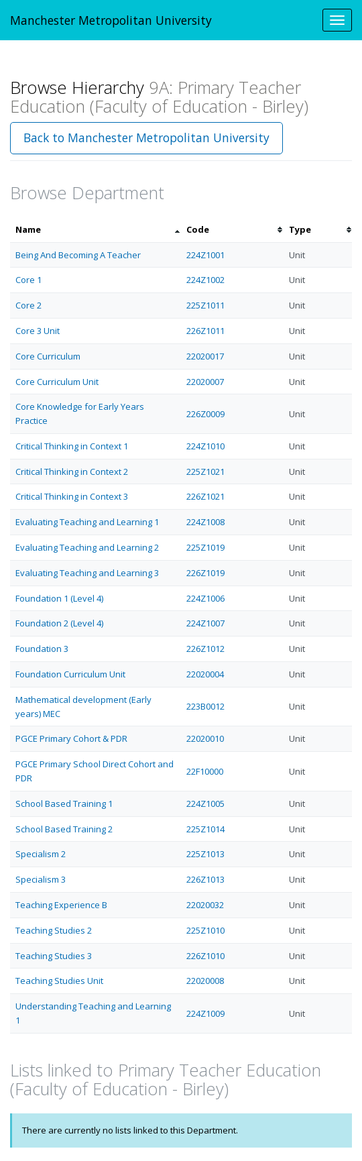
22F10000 (204, 771)
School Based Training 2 (64, 829)
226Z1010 (205, 956)
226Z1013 (205, 879)
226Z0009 (205, 414)
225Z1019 (205, 547)
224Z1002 (205, 280)
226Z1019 (205, 573)
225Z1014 (205, 829)
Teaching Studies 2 (53, 930)
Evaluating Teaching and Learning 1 (87, 522)
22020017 (205, 356)
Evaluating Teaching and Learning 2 (87, 547)
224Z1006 (205, 598)
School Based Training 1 (64, 803)
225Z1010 (205, 930)
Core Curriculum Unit (57, 382)
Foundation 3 (41, 649)
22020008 (205, 981)
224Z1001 (205, 255)
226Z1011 (205, 331)
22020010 (205, 738)
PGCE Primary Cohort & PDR (71, 738)
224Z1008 (205, 522)
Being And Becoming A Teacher (78, 255)
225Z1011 (205, 305)
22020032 (205, 905)
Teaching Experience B (61, 905)
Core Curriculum (47, 356)
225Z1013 (205, 854)
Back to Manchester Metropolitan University (146, 137)
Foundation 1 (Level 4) (59, 598)
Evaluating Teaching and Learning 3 (87, 573)
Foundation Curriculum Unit (70, 674)
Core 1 (28, 280)
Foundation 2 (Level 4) (59, 623)
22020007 (205, 382)
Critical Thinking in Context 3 (71, 496)
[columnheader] (95, 229)
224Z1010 (205, 446)
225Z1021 (205, 471)
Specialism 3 (40, 879)
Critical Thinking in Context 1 (71, 446)
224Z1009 (205, 1013)
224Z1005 (205, 803)
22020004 (205, 674)
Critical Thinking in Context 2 (71, 471)
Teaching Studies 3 (53, 956)
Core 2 (28, 305)
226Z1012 (205, 649)
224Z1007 (205, 623)
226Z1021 (205, 496)
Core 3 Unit (37, 331)
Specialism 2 (40, 854)
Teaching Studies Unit (59, 981)
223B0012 (205, 706)
